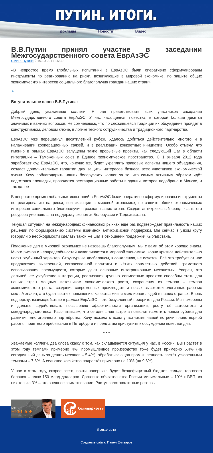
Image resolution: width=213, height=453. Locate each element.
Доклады (68, 31)
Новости (105, 31)
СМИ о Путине (22, 61)
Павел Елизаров (119, 442)
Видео (140, 31)
